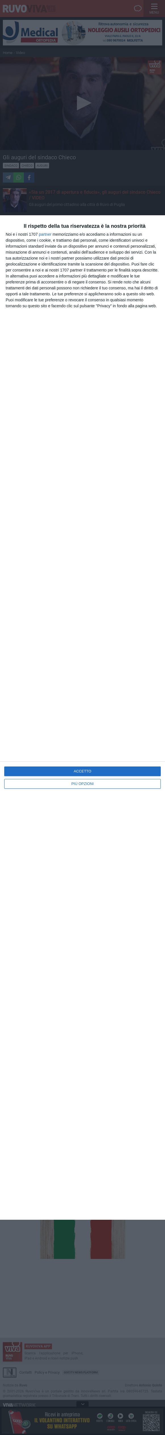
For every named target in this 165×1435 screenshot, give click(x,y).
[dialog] (82, 717)
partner (45, 234)
